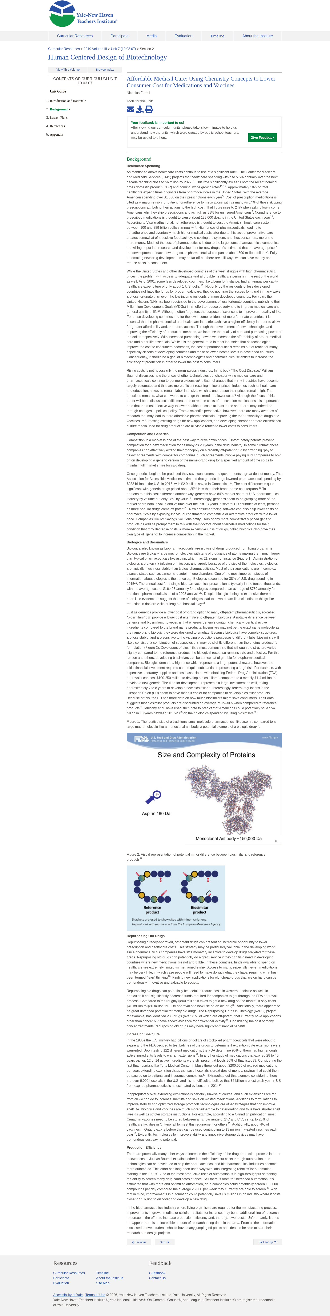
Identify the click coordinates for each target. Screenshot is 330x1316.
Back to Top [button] (268, 1242)
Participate (120, 36)
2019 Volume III (95, 49)
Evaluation (183, 36)
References (57, 126)
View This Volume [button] (68, 69)
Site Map (102, 1283)
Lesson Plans (59, 117)
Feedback (160, 1263)
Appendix (56, 134)
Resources (65, 1263)
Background (59, 109)
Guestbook (157, 1273)
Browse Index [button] (105, 69)
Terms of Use (95, 1295)
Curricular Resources (75, 36)
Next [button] (164, 1242)
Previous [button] (139, 1242)
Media (151, 36)
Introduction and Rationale (68, 101)
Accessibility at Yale (68, 1295)
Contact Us (157, 1278)
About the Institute (257, 36)
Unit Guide (58, 91)
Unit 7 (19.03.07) (123, 49)
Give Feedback (262, 137)
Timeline (217, 36)
